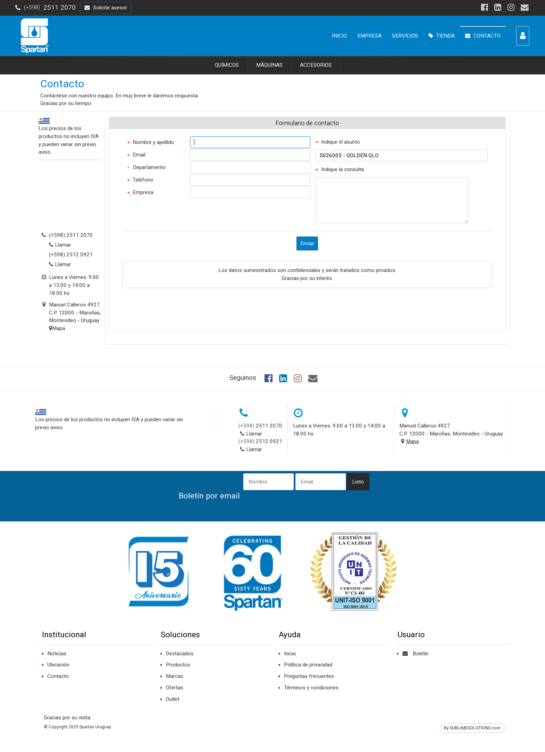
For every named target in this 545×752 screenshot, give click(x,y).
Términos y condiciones (311, 688)
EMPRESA (369, 36)
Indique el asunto (340, 142)
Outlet (172, 699)
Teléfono (143, 180)
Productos (178, 665)
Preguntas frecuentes (309, 676)
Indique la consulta (342, 169)
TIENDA (442, 36)
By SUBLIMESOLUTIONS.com (472, 727)
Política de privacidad (308, 665)
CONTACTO (483, 36)
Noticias (56, 653)
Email (139, 155)
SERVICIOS (405, 36)
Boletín (415, 653)
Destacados (180, 653)
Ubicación (58, 665)
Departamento (149, 167)
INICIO (339, 36)
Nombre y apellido (153, 142)
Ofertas (174, 688)
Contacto (58, 676)
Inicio (290, 653)
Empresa (143, 192)
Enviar (307, 243)
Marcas (174, 676)
